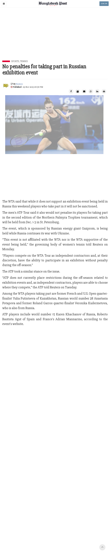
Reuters (19, 84)
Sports (15, 61)
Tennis (24, 61)
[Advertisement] (56, 37)
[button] (3, 3)
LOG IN (104, 3)
